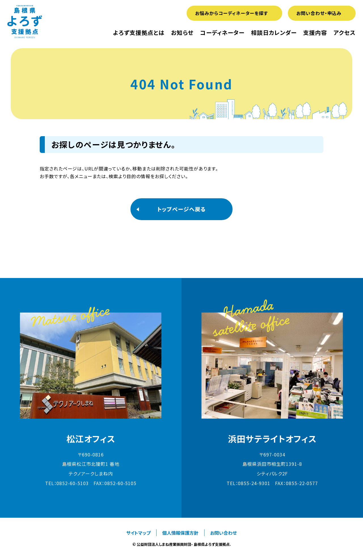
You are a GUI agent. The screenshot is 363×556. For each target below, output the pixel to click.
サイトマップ (138, 532)
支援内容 (315, 32)
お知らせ (182, 32)
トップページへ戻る (181, 209)
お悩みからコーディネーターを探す (231, 13)
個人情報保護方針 (180, 532)
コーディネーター (222, 32)
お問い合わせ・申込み (319, 13)
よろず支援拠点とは (138, 32)
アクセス (345, 32)
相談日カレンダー (274, 32)
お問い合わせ (223, 532)
